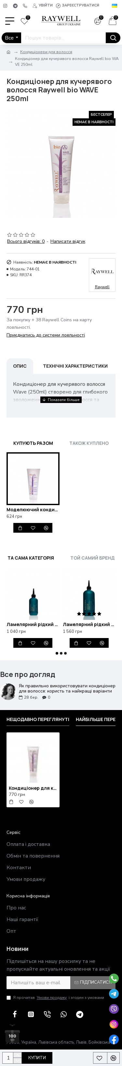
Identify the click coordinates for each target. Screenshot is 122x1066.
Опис (20, 366)
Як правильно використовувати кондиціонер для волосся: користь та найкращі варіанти (67, 688)
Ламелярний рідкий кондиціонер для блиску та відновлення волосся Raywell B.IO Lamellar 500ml (89, 624)
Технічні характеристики (75, 366)
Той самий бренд (92, 558)
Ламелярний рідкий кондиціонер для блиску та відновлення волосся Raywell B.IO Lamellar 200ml (33, 624)
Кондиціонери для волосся (46, 51)
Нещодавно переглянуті (38, 719)
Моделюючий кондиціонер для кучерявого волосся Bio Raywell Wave (33, 510)
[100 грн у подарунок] (12, 1033)
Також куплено (89, 443)
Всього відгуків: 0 (26, 241)
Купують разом (33, 443)
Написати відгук (67, 241)
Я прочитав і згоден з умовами (55, 998)
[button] (57, 653)
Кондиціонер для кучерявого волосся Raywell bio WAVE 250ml (33, 788)
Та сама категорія (30, 558)
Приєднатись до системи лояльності (46, 335)
